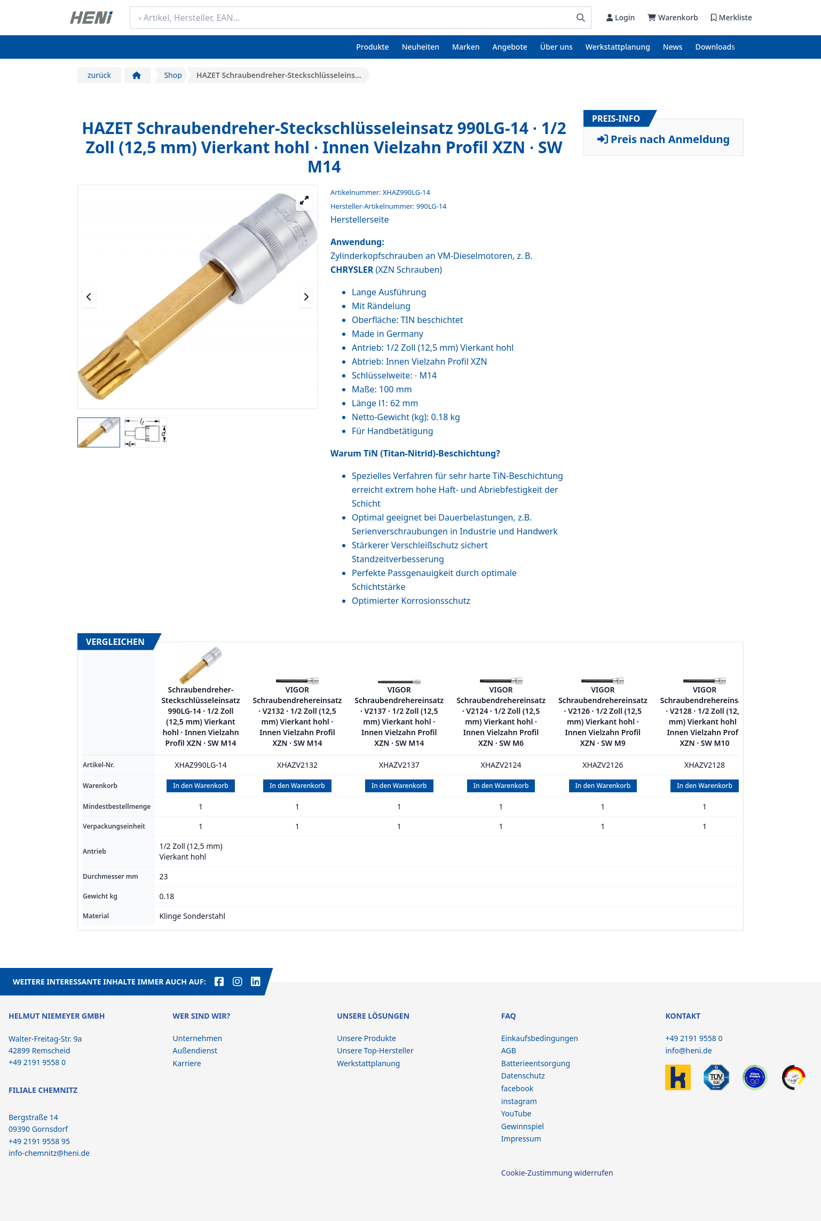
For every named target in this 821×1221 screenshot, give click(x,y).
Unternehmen (197, 1038)
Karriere (187, 1063)
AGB (508, 1050)
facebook (517, 1088)
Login (620, 17)
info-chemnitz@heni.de (49, 1153)
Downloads (715, 47)
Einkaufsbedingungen (539, 1038)
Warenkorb (673, 17)
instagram (519, 1101)
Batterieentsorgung (535, 1063)
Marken (465, 47)
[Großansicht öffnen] (304, 200)
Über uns (556, 47)
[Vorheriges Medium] (89, 297)
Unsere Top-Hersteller (375, 1050)
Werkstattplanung (618, 47)
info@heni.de (688, 1050)
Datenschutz (523, 1075)
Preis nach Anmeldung (663, 139)
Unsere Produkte (366, 1038)
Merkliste (731, 17)
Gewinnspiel (522, 1126)
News (673, 47)
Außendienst (195, 1050)
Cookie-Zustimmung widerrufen (557, 1173)
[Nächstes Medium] (306, 297)
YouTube (516, 1113)
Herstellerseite (359, 219)
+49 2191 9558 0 (693, 1038)
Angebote (510, 47)
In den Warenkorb (200, 785)
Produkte (372, 47)
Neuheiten (420, 47)
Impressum (521, 1138)
